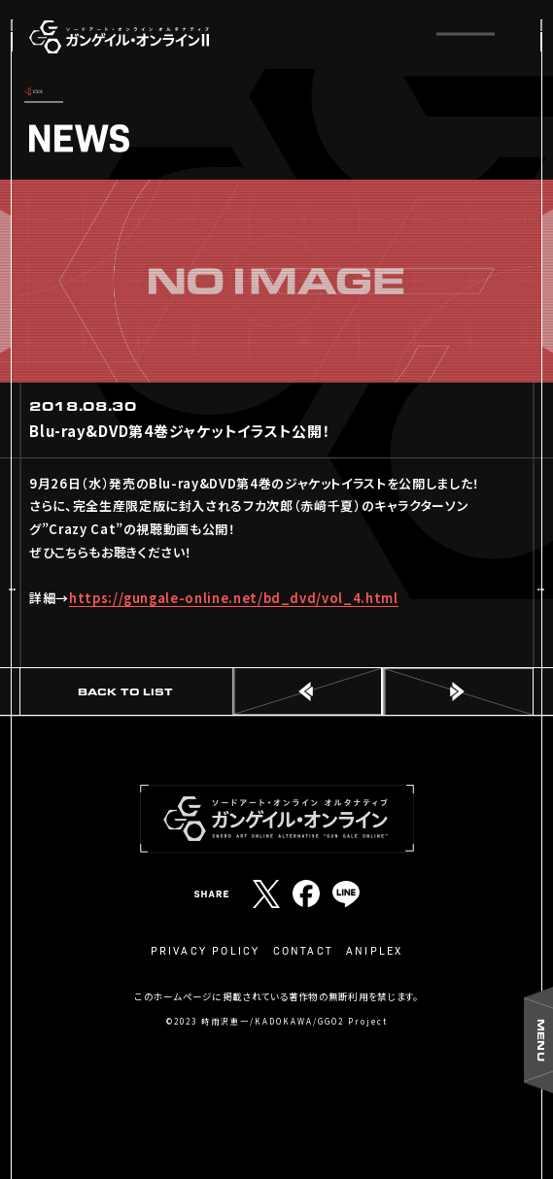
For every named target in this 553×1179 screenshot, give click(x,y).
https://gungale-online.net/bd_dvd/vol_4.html (233, 598)
